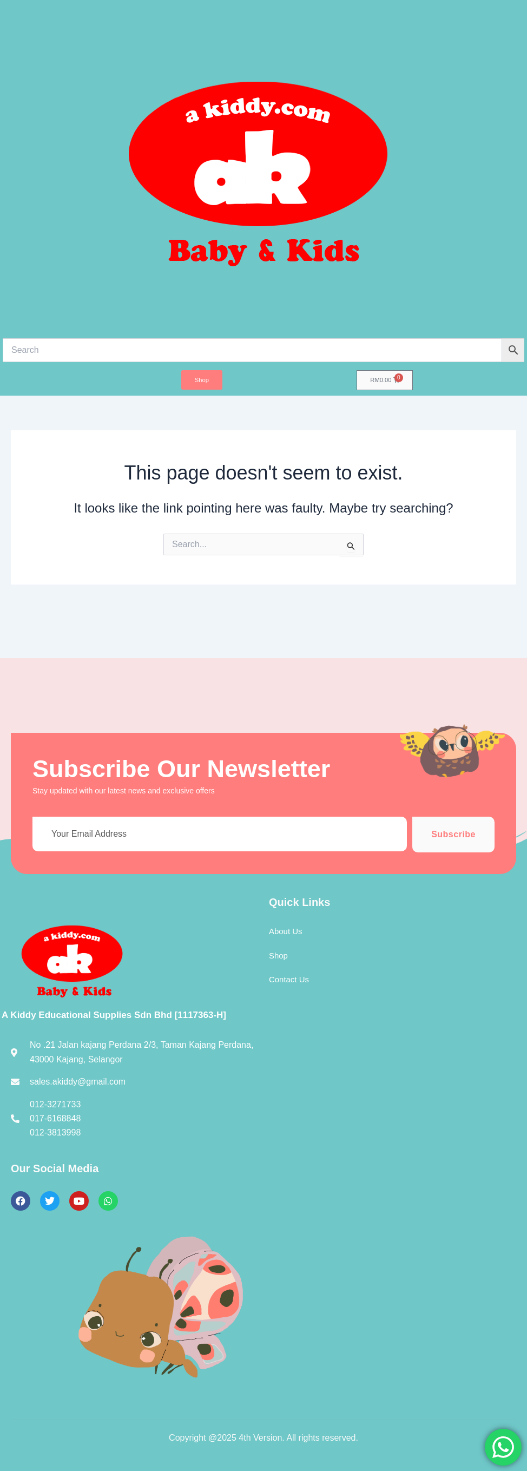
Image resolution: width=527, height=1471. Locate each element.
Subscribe (453, 834)
